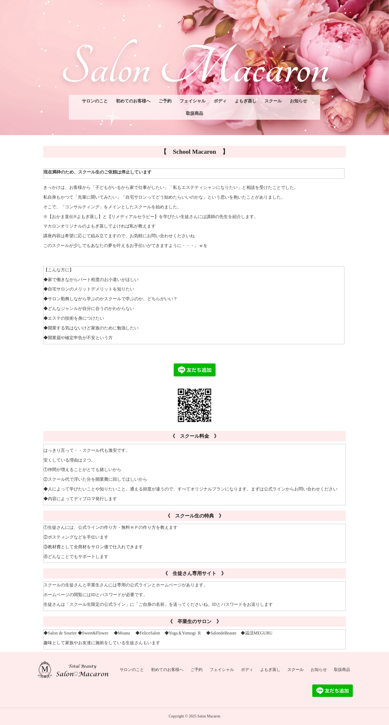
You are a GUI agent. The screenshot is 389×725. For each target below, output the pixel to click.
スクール (273, 101)
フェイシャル (193, 101)
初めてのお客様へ (133, 101)
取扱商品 (194, 113)
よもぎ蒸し (245, 101)
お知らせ (298, 101)
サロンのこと (95, 101)
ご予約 (165, 101)
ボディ (220, 101)
